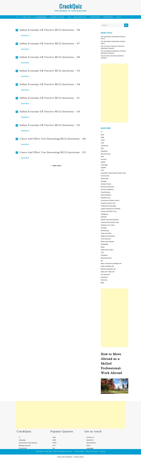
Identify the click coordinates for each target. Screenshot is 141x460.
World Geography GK (108, 269)
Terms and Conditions (64, 457)
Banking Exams (57, 17)
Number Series (106, 184)
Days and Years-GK (108, 271)
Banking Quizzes (24, 445)
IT (17, 17)
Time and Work (106, 233)
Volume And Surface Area (110, 222)
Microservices (106, 154)
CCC (102, 252)
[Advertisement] (114, 93)
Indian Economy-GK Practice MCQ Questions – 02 (50, 125)
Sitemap (102, 451)
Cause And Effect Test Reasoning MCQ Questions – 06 (53, 138)
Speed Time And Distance (110, 219)
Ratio (103, 247)
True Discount (106, 239)
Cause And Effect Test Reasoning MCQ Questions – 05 (53, 152)
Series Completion (107, 189)
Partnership (105, 230)
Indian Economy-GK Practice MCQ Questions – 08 (50, 30)
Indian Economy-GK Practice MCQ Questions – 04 (50, 84)
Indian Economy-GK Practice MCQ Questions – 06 (50, 57)
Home (88, 445)
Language (26, 17)
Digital (103, 162)
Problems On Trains (108, 225)
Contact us (90, 437)
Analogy (104, 181)
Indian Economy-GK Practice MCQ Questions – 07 (50, 43)
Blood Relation (106, 195)
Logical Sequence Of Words (110, 208)
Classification (105, 192)
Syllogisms (104, 214)
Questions (95, 17)
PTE (102, 170)
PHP (102, 156)
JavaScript (104, 145)
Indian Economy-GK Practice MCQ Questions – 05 (50, 70)
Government (41, 17)
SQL (102, 148)
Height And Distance (108, 236)
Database (104, 151)
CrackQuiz (70, 6)
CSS (102, 143)
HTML (103, 140)
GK (69, 17)
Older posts (57, 165)
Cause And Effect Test (108, 211)
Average (104, 228)
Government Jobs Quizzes (28, 443)
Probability (104, 244)
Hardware (104, 255)
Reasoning (104, 178)
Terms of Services (92, 451)
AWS (102, 137)
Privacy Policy (79, 451)
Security (104, 159)
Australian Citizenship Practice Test (113, 173)
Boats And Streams (107, 241)
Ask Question (80, 17)
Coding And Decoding (108, 206)
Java (102, 134)
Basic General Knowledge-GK (111, 263)
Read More (26, 35)
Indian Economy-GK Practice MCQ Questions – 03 (50, 111)
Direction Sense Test (108, 203)
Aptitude (104, 217)
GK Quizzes (23, 448)
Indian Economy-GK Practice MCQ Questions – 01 (50, 98)
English (103, 167)
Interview (108, 17)
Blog (119, 17)
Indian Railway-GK (107, 266)
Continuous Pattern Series (110, 200)
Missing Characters (107, 187)
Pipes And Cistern (107, 250)
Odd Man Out (105, 197)
